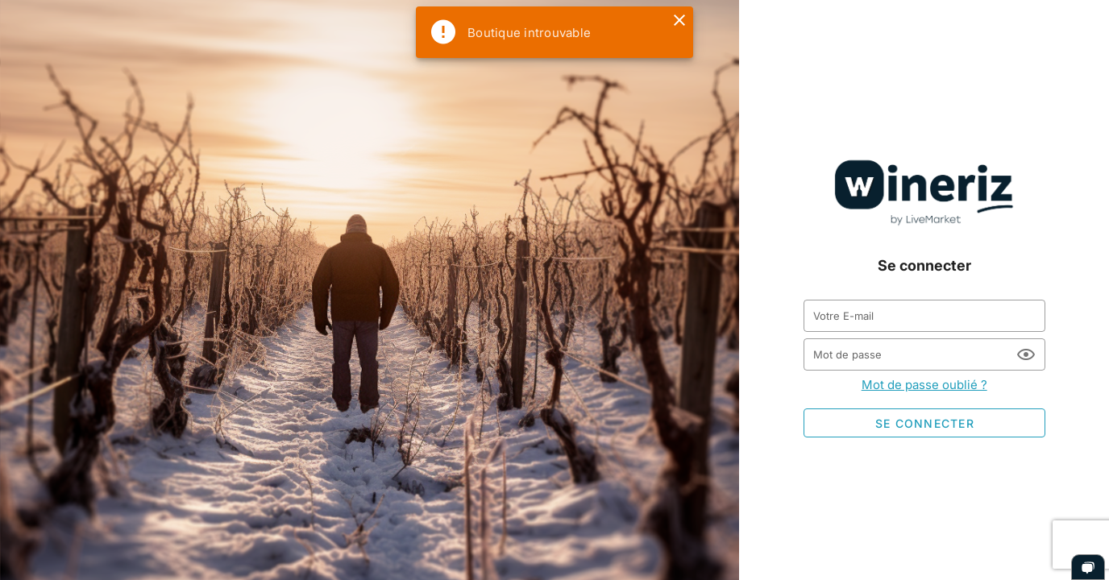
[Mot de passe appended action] (1026, 354)
